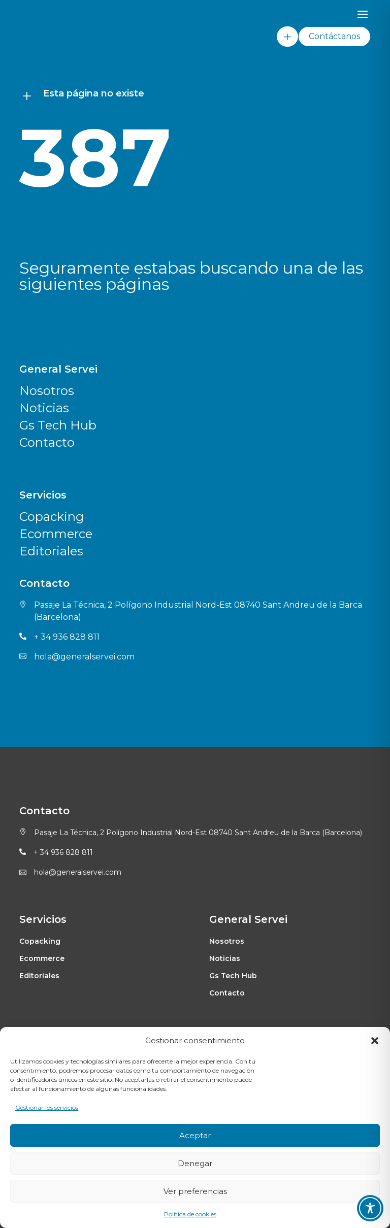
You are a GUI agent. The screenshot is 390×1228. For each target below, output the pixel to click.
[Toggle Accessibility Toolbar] (370, 1208)
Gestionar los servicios (46, 1107)
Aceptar (195, 1135)
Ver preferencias (195, 1191)
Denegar (195, 1163)
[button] (375, 1041)
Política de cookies (190, 1214)
